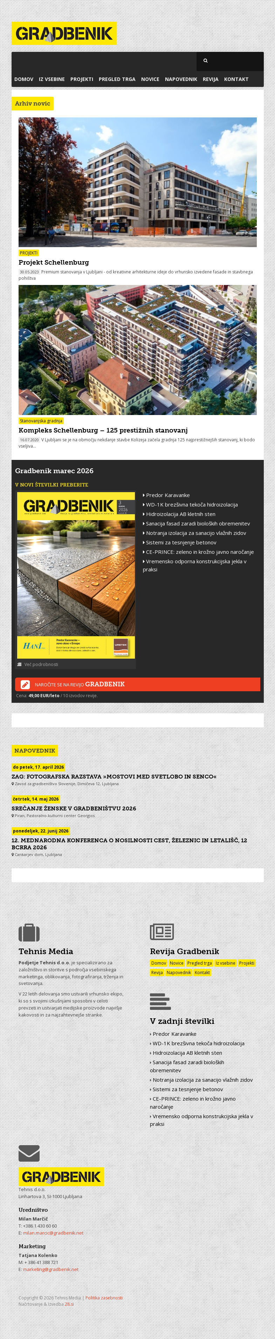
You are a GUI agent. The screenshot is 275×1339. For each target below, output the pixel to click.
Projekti (81, 79)
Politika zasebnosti (104, 1298)
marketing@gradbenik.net (50, 1269)
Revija (211, 79)
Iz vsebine (52, 79)
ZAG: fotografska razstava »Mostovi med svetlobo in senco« (114, 776)
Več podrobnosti (37, 664)
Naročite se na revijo (73, 685)
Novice (150, 79)
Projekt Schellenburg (54, 262)
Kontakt (236, 79)
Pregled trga (117, 79)
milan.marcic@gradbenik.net (53, 1233)
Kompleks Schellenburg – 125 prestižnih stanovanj (103, 430)
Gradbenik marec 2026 (54, 471)
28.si (69, 1304)
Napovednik (181, 79)
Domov (23, 79)
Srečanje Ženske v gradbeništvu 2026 (74, 808)
